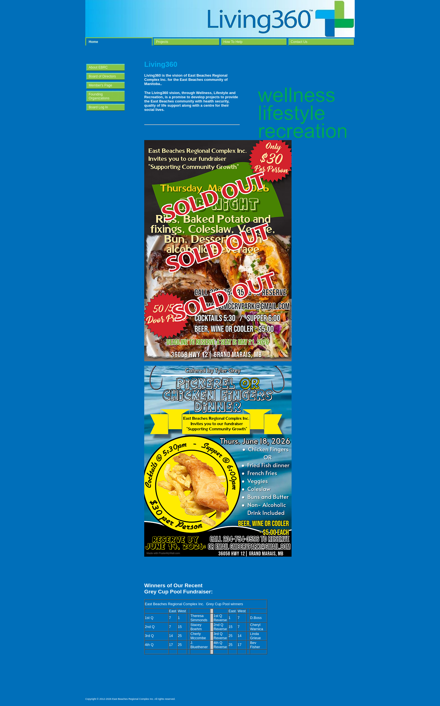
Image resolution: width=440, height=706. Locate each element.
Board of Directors (102, 76)
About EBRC (98, 67)
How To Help (232, 42)
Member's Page (100, 85)
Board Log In (98, 107)
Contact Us (299, 42)
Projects (162, 42)
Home (93, 42)
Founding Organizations (99, 96)
